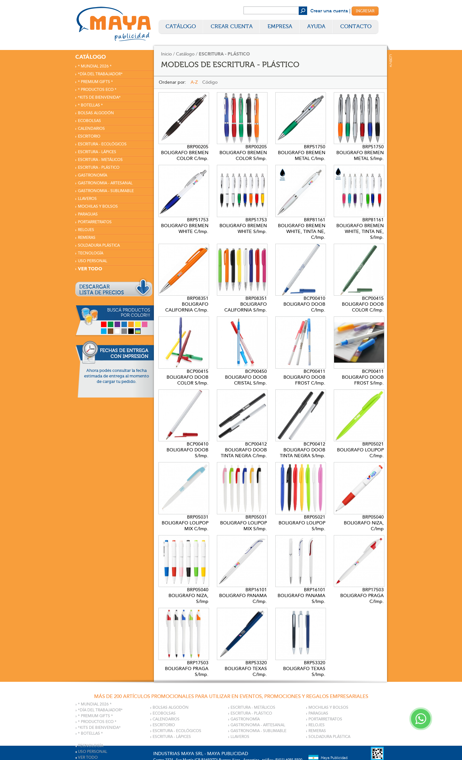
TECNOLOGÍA (90, 253)
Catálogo (181, 26)
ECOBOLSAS (89, 120)
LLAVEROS (87, 198)
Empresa (280, 26)
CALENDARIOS (91, 128)
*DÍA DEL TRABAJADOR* (100, 74)
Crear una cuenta (329, 11)
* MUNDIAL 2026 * (95, 66)
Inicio (166, 54)
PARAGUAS (88, 214)
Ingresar (365, 11)
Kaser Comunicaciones (391, 61)
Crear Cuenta (232, 26)
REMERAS (86, 237)
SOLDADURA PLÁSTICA (99, 245)
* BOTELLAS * (90, 105)
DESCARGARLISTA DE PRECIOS (101, 290)
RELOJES (86, 229)
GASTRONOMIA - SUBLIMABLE (106, 191)
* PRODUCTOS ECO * (97, 89)
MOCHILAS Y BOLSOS (98, 206)
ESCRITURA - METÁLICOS (100, 159)
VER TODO (90, 269)
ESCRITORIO (89, 136)
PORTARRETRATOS (95, 222)
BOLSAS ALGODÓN (96, 113)
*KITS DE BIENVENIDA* (99, 97)
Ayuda (316, 26)
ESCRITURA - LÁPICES (97, 152)
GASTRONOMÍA (92, 175)
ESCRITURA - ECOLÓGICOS (102, 144)
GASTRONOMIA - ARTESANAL (105, 183)
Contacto (355, 26)
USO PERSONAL (92, 261)
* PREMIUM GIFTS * (95, 82)
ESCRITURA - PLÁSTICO (98, 167)
